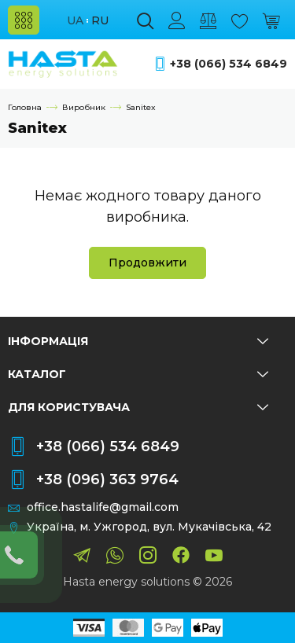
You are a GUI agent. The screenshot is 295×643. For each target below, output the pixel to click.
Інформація (138, 341)
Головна (25, 107)
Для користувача (138, 407)
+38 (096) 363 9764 (107, 479)
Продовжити (147, 262)
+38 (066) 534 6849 (228, 64)
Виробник (83, 107)
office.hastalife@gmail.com (103, 507)
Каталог (138, 374)
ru (100, 21)
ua (75, 21)
